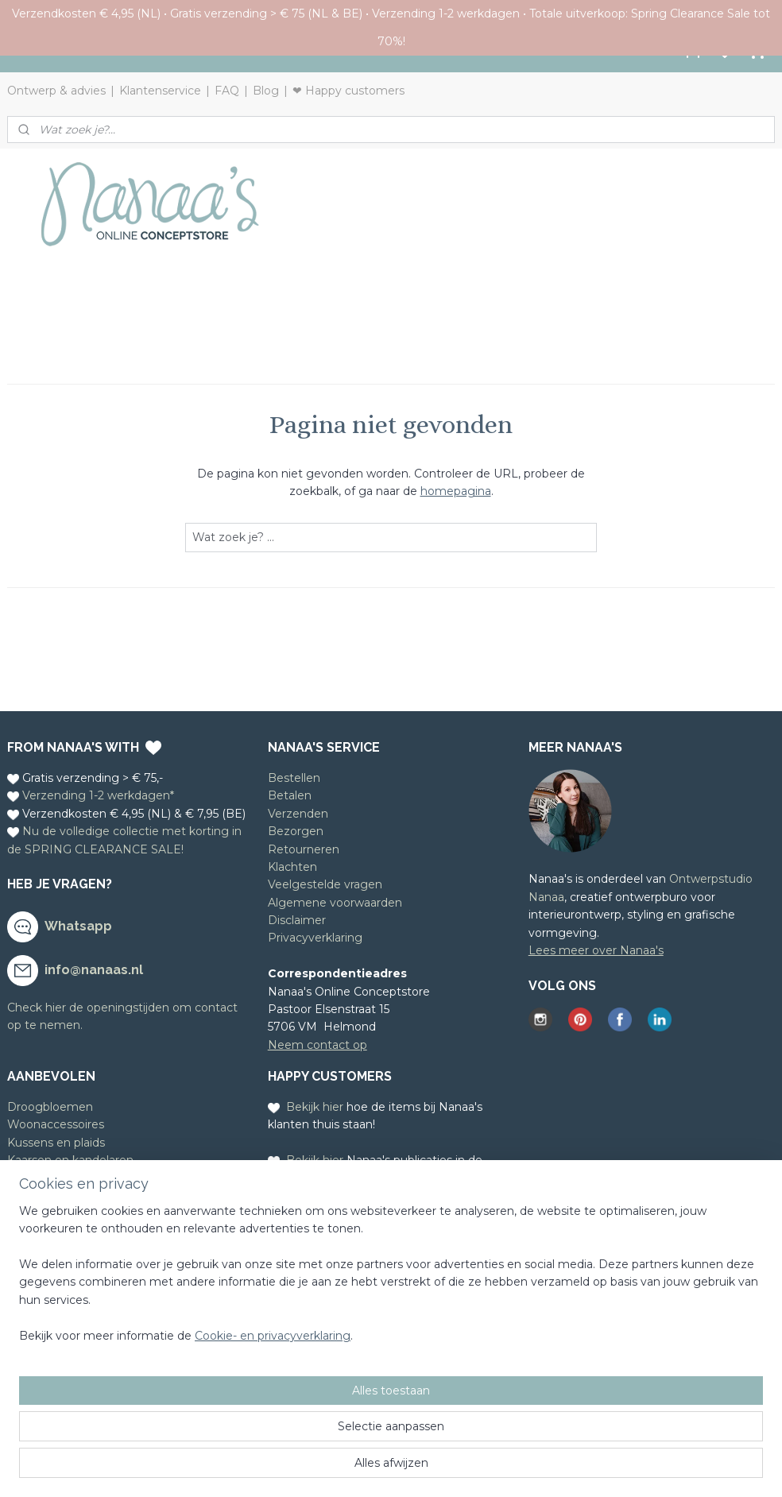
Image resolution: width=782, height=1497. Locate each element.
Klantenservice (160, 90)
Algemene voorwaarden (335, 902)
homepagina (455, 491)
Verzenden (298, 814)
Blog (266, 90)
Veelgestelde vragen (325, 884)
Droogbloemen (50, 1107)
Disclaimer (297, 920)
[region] (286, 1416)
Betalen (290, 795)
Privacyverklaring (315, 937)
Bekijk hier (314, 1107)
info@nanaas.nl (94, 969)
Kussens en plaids (56, 1142)
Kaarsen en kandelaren (70, 1160)
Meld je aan (39, 1280)
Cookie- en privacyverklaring (272, 1469)
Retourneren (303, 849)
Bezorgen (295, 831)
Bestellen (294, 778)
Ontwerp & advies (56, 90)
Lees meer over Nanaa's (596, 950)
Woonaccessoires (55, 1124)
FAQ (227, 90)
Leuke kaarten (47, 1178)
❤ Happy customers (348, 90)
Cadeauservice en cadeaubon (89, 1213)
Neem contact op (317, 1045)
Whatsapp (78, 926)
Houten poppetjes (58, 1196)
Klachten (292, 867)
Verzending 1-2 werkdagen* (98, 795)
